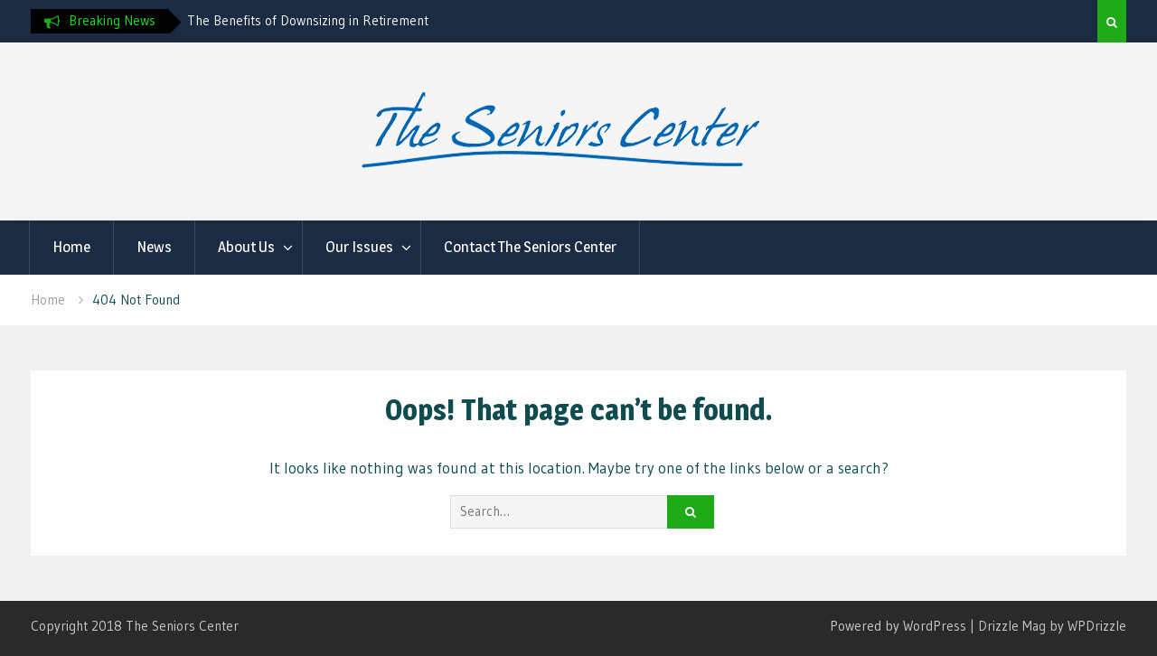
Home (71, 247)
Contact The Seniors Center (530, 247)
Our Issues (359, 247)
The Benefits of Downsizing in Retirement (307, 20)
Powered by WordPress (898, 625)
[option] (350, 21)
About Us (246, 247)
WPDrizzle (1097, 625)
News (154, 247)
